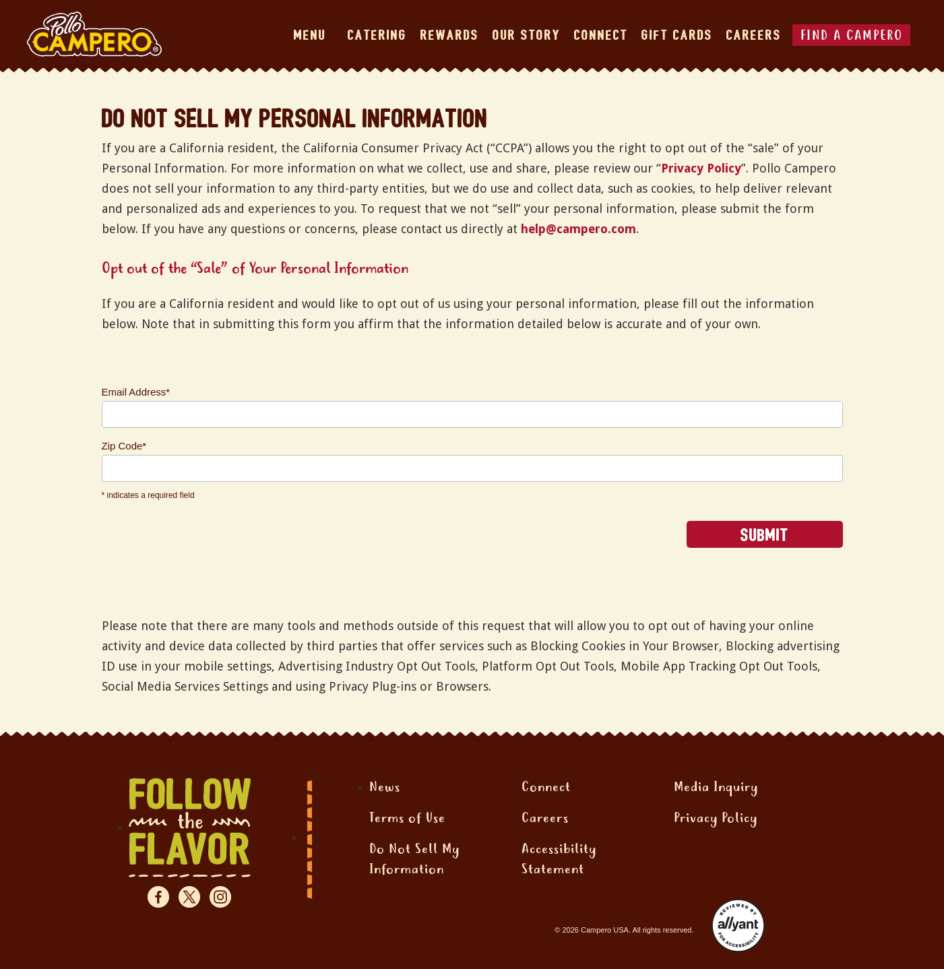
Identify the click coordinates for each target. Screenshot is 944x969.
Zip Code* (124, 445)
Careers (754, 35)
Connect (546, 788)
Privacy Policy (701, 168)
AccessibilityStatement (559, 860)
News (384, 788)
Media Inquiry (716, 788)
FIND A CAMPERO (851, 37)
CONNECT (601, 35)
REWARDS (449, 35)
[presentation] (204, 547)
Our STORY (527, 35)
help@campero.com (578, 229)
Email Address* (136, 392)
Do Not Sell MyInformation (414, 860)
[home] (94, 34)
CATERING (377, 35)
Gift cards (677, 35)
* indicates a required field (148, 495)
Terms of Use (407, 819)
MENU (310, 35)
